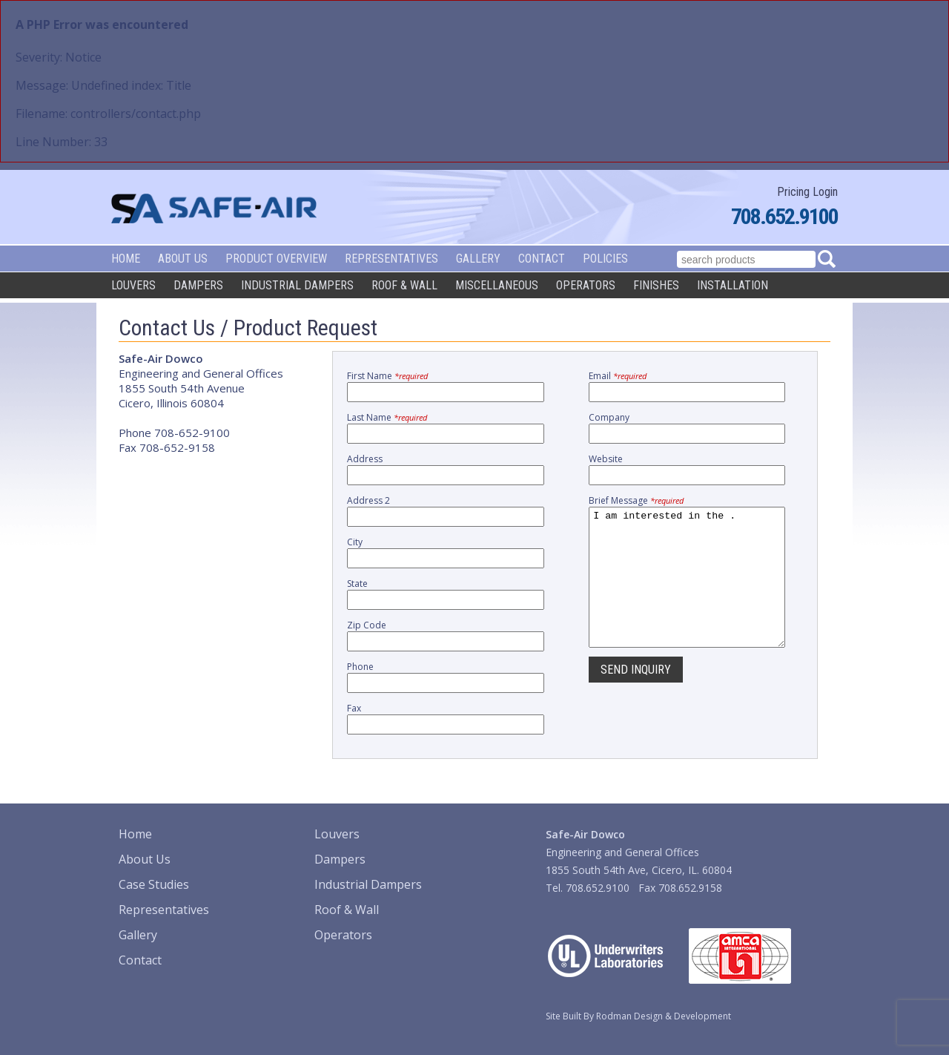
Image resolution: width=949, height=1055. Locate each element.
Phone (360, 666)
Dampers (198, 285)
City (355, 542)
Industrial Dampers (297, 285)
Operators (585, 285)
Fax (354, 708)
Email (618, 375)
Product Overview (276, 259)
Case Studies (154, 884)
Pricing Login (807, 192)
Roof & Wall (404, 285)
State (357, 583)
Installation (732, 285)
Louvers (133, 285)
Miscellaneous (496, 285)
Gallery (478, 259)
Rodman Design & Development (663, 1016)
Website (606, 459)
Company (609, 417)
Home (125, 259)
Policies (605, 259)
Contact (541, 259)
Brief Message (636, 500)
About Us (183, 259)
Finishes (656, 285)
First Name (387, 375)
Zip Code (366, 625)
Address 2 (368, 500)
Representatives (391, 259)
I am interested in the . (687, 590)
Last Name (387, 417)
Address (365, 459)
